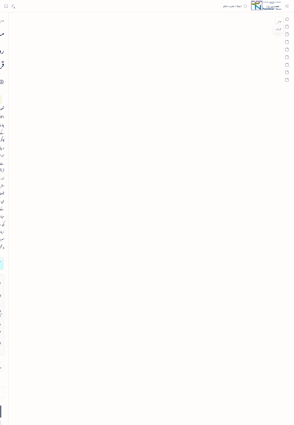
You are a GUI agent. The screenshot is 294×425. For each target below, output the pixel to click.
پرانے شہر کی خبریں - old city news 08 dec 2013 (60, 189)
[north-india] (230, 20)
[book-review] (64, 68)
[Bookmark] (6, 6)
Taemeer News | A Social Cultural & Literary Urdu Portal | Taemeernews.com (215, 417)
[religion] (48, 341)
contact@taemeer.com (213, 231)
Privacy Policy (114, 406)
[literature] (75, 332)
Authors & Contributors (86, 406)
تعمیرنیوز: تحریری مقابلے (75, 251)
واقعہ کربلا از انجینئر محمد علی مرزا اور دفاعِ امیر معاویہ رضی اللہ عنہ (59, 164)
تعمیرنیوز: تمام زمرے (76, 232)
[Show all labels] (79, 351)
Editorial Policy (30, 406)
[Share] (102, 67)
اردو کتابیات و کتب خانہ (74, 261)
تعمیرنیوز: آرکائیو (79, 271)
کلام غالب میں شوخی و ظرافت (66, 142)
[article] (68, 134)
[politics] (75, 341)
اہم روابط (81, 280)
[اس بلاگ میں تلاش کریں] (218, 6)
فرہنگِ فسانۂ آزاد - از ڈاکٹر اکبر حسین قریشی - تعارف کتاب (59, 79)
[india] (75, 312)
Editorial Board (67, 406)
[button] (40, 36)
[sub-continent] (48, 312)
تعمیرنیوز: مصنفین (78, 242)
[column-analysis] (48, 322)
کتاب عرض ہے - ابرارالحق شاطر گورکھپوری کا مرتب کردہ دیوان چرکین (63, 120)
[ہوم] (243, 20)
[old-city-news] (65, 177)
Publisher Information (48, 406)
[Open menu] (287, 6)
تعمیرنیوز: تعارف (78, 222)
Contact (102, 406)
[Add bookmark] (113, 63)
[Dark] (13, 6)
